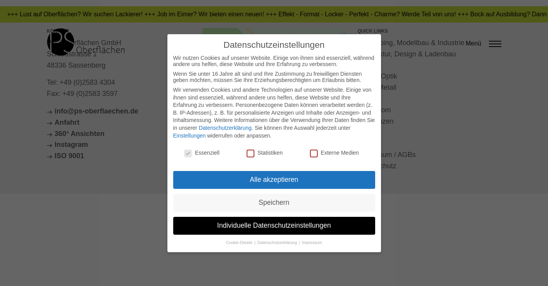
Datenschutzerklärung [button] (277, 242)
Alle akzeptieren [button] (274, 179)
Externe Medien (334, 153)
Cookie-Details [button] (240, 242)
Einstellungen (189, 136)
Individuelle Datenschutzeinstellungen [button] (274, 225)
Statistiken (265, 153)
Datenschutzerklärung (225, 128)
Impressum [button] (312, 242)
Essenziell (201, 153)
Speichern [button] (274, 202)
